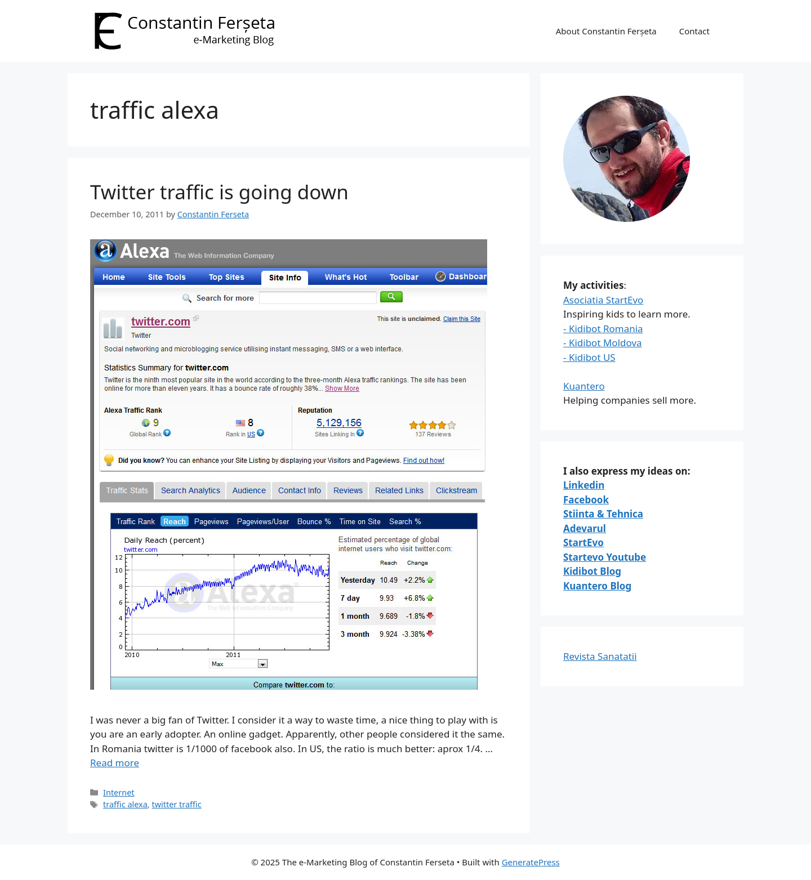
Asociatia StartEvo (603, 299)
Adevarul (584, 528)
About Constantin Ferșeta (606, 31)
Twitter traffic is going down (219, 191)
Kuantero (584, 385)
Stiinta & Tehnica (603, 513)
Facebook (586, 499)
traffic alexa (125, 804)
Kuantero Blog (597, 585)
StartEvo (583, 542)
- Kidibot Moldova (602, 342)
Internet (118, 792)
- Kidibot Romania (603, 328)
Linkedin (583, 485)
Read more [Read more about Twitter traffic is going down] (114, 762)
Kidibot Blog (592, 571)
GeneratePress (531, 862)
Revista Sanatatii (600, 656)
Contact (694, 31)
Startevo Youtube (604, 557)
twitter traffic (176, 804)
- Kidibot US (589, 357)
